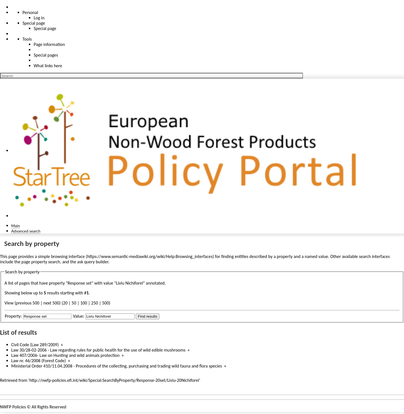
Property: (13, 316)
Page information (49, 44)
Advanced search (25, 231)
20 (65, 303)
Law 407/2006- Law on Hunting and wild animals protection (65, 355)
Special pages (46, 55)
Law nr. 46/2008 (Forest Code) (38, 360)
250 (94, 303)
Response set (79, 283)
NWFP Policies (13, 407)
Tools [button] (27, 39)
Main (15, 225)
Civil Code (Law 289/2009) (35, 344)
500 (105, 303)
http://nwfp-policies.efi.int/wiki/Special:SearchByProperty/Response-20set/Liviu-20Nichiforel (114, 380)
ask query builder (92, 261)
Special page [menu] (33, 23)
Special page (45, 28)
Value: (78, 316)
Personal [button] (30, 12)
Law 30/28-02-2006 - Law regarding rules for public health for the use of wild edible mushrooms (98, 350)
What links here (48, 65)
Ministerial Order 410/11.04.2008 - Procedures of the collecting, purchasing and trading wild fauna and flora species (116, 366)
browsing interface (68, 256)
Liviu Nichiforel (129, 283)
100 (83, 303)
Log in (39, 17)
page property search (40, 261)
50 (74, 303)
